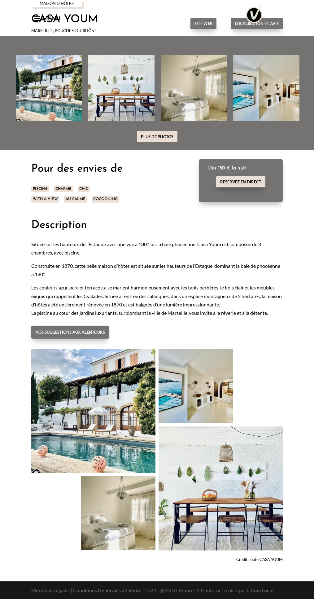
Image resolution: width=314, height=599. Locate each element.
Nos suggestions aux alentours (70, 332)
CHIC (83, 189)
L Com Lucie (260, 590)
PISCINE (40, 189)
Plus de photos (157, 136)
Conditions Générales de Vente (107, 590)
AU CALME (75, 199)
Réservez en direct (240, 181)
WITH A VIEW (45, 199)
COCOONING (105, 199)
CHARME (63, 189)
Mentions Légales (50, 590)
